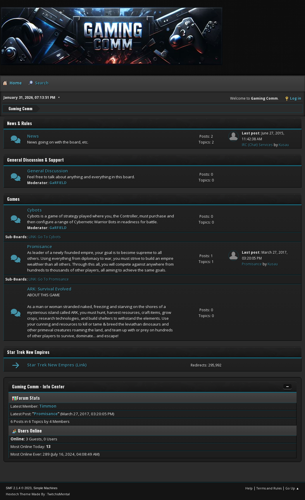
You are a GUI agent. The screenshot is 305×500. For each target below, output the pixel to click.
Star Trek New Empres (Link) (57, 365)
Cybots (34, 210)
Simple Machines (45, 488)
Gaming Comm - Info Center (38, 386)
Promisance (39, 246)
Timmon (47, 406)
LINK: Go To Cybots (45, 236)
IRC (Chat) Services (257, 144)
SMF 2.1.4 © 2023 (19, 488)
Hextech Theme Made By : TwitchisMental (38, 494)
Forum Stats (26, 398)
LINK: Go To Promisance (49, 279)
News (33, 136)
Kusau (284, 144)
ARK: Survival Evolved (49, 289)
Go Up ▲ (292, 488)
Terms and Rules (269, 488)
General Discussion (47, 171)
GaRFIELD (58, 182)
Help (249, 488)
